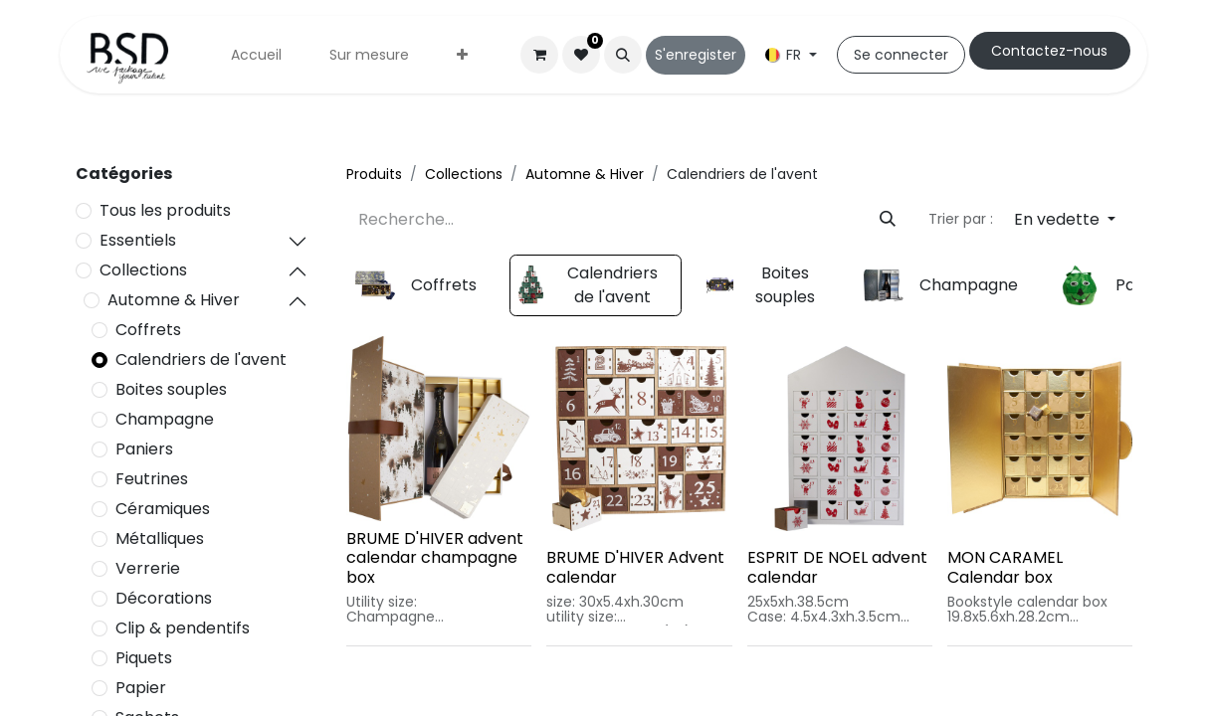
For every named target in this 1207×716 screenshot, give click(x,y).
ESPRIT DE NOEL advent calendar (837, 567)
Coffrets (148, 329)
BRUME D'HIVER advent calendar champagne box (434, 557)
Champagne (164, 419)
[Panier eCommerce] (539, 55)
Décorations (163, 598)
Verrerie (147, 568)
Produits (374, 174)
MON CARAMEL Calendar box (1005, 567)
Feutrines (151, 478)
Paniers (144, 449)
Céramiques (162, 508)
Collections (143, 270)
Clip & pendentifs (182, 628)
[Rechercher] (887, 220)
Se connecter (901, 55)
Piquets (143, 657)
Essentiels (138, 240)
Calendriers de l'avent (201, 359)
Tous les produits (165, 210)
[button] (623, 55)
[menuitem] (256, 55)
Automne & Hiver (173, 299)
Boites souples (171, 389)
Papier (140, 687)
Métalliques (159, 538)
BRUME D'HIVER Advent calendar (635, 567)
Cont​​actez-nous (1049, 51)
